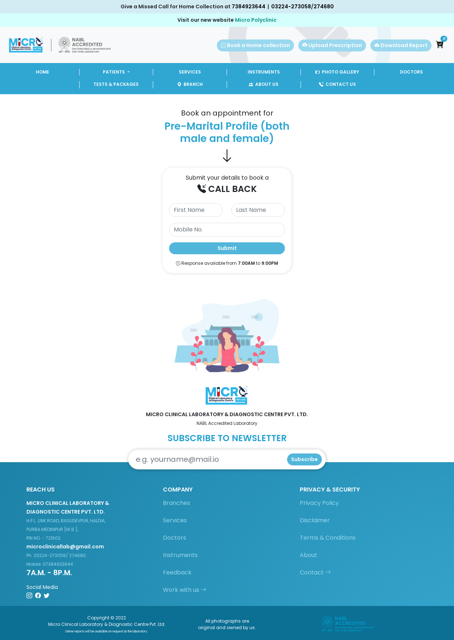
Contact (315, 572)
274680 (324, 6)
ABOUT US (263, 84)
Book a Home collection (255, 45)
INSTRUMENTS (264, 72)
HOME (42, 72)
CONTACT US (337, 84)
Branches (176, 503)
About (308, 555)
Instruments (180, 555)
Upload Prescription (332, 45)
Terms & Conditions (328, 538)
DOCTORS (411, 72)
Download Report (401, 45)
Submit (227, 248)
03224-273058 (291, 6)
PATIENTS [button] (114, 72)
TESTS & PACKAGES (116, 84)
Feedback (177, 572)
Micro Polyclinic (256, 20)
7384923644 (248, 6)
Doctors (174, 538)
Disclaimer (315, 520)
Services (175, 520)
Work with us (184, 590)
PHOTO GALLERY (337, 72)
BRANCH (190, 84)
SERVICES (190, 72)
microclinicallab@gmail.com (65, 546)
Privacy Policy (319, 503)
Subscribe (304, 459)
